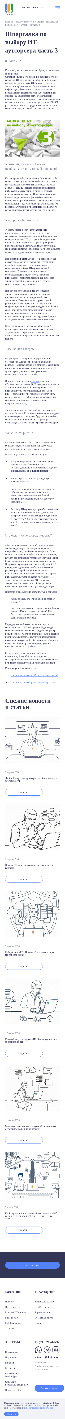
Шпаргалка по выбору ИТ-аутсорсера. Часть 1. (35, 682)
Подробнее (24, 792)
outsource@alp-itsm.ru (47, 1357)
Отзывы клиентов (44, 1317)
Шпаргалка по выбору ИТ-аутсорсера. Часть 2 (34, 675)
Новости (9, 1301)
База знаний (13, 1292)
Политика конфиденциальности (40, 1408)
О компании (11, 1352)
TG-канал (10, 1328)
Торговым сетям (43, 1312)
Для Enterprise (42, 1307)
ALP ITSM (52, 102)
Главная (9, 21)
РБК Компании (13, 1323)
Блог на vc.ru (12, 1317)
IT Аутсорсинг (45, 1292)
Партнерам (10, 1357)
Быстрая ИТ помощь (16, 1312)
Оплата (38, 1323)
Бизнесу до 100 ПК (44, 1301)
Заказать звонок (49, 1388)
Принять (11, 1414)
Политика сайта (13, 1390)
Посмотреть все (32, 1265)
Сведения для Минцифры (12, 1375)
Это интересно (12, 1307)
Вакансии (10, 1362)
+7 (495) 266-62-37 (32, 7)
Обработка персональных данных (16, 1383)
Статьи (40, 21)
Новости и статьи (25, 21)
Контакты (10, 1368)
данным (35, 381)
